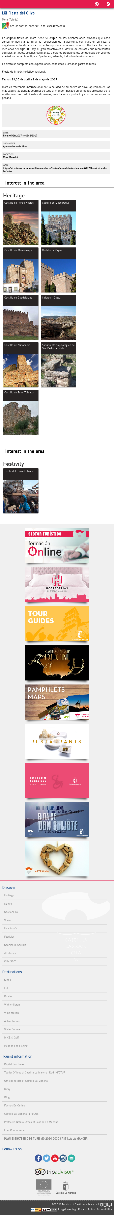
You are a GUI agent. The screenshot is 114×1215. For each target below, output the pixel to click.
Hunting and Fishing (16, 1045)
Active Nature (12, 1021)
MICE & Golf (11, 1037)
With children (12, 1004)
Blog (7, 1097)
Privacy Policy (86, 1209)
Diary (7, 1089)
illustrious (10, 953)
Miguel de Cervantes (57, 819)
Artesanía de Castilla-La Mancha (57, 858)
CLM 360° (10, 961)
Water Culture (12, 1029)
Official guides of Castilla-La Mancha (26, 1080)
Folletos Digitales (57, 702)
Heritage (9, 895)
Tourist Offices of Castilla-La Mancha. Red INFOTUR (34, 1072)
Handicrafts (11, 928)
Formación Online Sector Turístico (57, 545)
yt (55, 1158)
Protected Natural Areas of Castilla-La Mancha (31, 1122)
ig (63, 1158)
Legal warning (68, 1209)
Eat (6, 988)
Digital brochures (14, 1064)
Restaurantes (57, 741)
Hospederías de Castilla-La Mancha (57, 584)
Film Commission (14, 1130)
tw (46, 1158)
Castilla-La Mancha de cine (57, 662)
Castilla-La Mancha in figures (21, 1113)
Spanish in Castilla (15, 944)
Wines (7, 920)
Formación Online (14, 1105)
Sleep (7, 979)
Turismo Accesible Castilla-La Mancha (57, 780)
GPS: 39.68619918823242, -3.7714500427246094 (37, 26)
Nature (8, 903)
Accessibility (104, 1209)
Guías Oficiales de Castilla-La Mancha (57, 623)
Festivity (9, 936)
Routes (8, 996)
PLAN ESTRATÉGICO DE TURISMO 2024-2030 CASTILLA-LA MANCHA (45, 1138)
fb (38, 1158)
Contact (71, 1158)
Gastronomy (11, 911)
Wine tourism (12, 1012)
